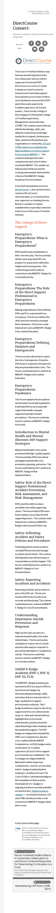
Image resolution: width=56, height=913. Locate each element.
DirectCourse (23, 189)
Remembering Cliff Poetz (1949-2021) (32, 885)
